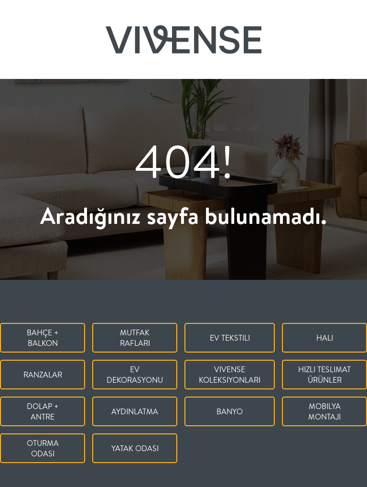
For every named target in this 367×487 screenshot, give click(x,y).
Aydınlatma (134, 411)
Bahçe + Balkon (43, 337)
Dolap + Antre (43, 411)
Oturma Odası (43, 448)
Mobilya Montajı (324, 411)
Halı (324, 337)
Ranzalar (42, 374)
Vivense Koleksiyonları (229, 374)
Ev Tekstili (230, 337)
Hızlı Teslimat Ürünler (324, 374)
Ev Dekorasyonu (135, 374)
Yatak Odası (135, 448)
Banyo (229, 411)
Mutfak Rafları (135, 337)
